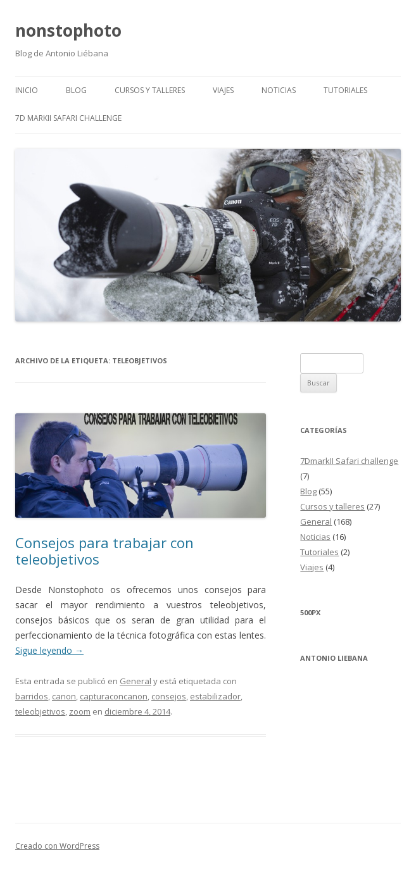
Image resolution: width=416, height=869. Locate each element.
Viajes (223, 90)
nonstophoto (68, 30)
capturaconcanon (114, 696)
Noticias (279, 90)
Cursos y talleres (150, 90)
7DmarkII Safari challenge (349, 460)
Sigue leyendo (49, 650)
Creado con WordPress (57, 846)
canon (64, 696)
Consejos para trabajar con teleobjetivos (104, 550)
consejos (168, 696)
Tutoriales (345, 90)
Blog (76, 90)
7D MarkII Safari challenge (68, 118)
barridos (31, 696)
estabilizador (215, 696)
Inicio (26, 90)
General (135, 681)
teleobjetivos (40, 711)
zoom (80, 711)
